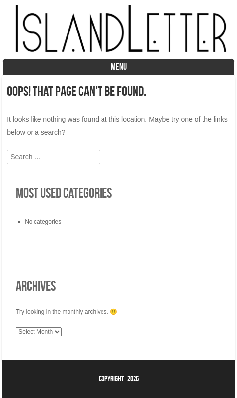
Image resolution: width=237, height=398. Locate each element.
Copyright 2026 (119, 378)
